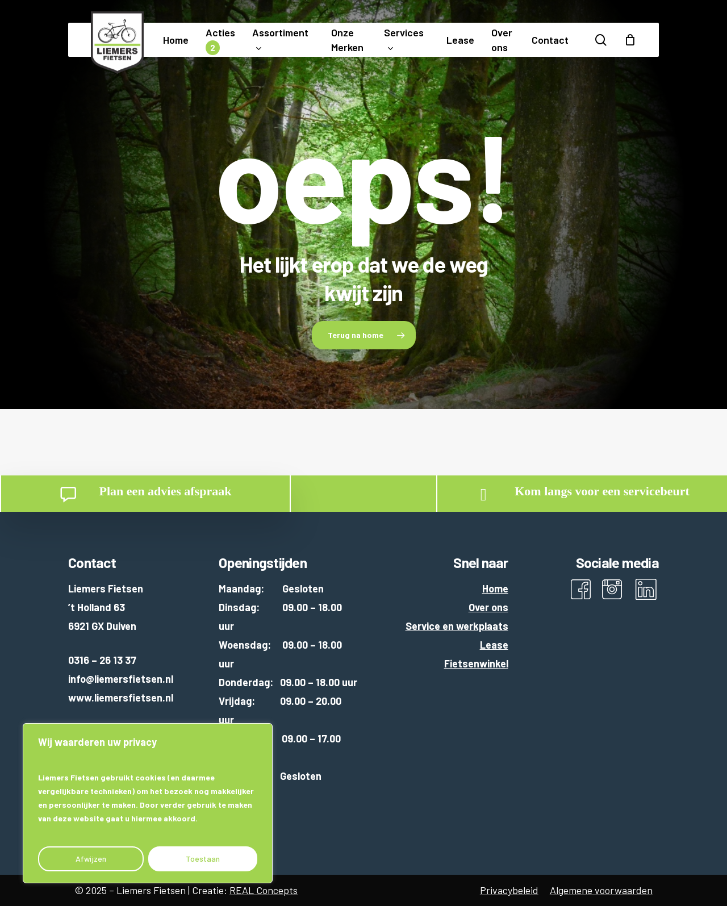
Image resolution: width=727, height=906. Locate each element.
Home (495, 588)
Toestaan (203, 858)
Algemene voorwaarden (601, 890)
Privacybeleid (509, 890)
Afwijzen (91, 858)
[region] (148, 803)
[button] (364, 335)
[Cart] (630, 40)
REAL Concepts (263, 890)
